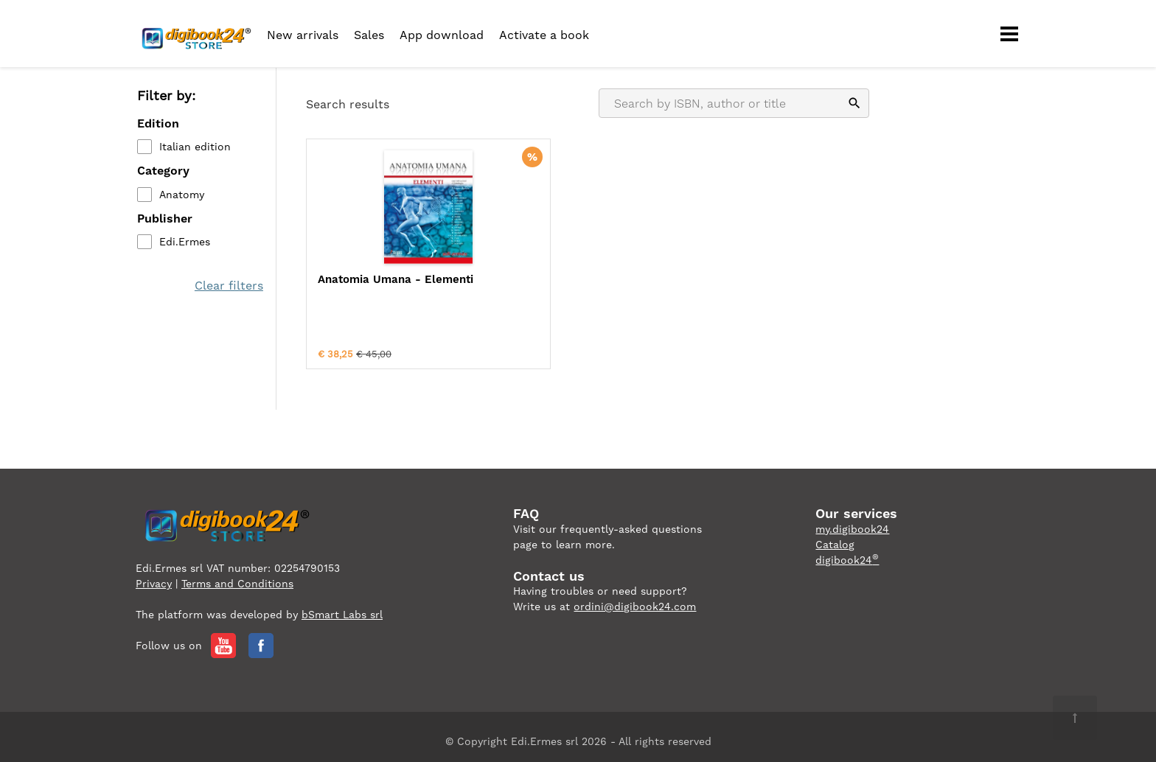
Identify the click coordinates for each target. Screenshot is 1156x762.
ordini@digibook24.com (635, 597)
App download (442, 35)
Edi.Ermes (183, 242)
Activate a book (544, 35)
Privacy (154, 574)
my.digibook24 (852, 519)
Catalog (834, 535)
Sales (369, 35)
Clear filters (230, 286)
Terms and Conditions (237, 574)
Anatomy (180, 195)
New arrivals (302, 35)
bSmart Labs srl (342, 605)
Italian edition (193, 148)
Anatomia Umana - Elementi (369, 288)
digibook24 (847, 550)
